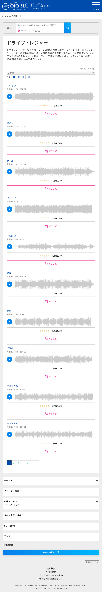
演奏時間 (8, 545)
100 (28, 77)
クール (10, 160)
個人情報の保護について (51, 578)
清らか (10, 123)
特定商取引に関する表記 (51, 575)
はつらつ (11, 85)
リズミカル (12, 385)
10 (14, 77)
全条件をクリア (92, 562)
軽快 (9, 273)
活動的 (10, 348)
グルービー (12, 198)
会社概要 (51, 568)
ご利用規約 (51, 571)
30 (19, 77)
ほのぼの (11, 235)
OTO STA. (6, 15)
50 (23, 77)
